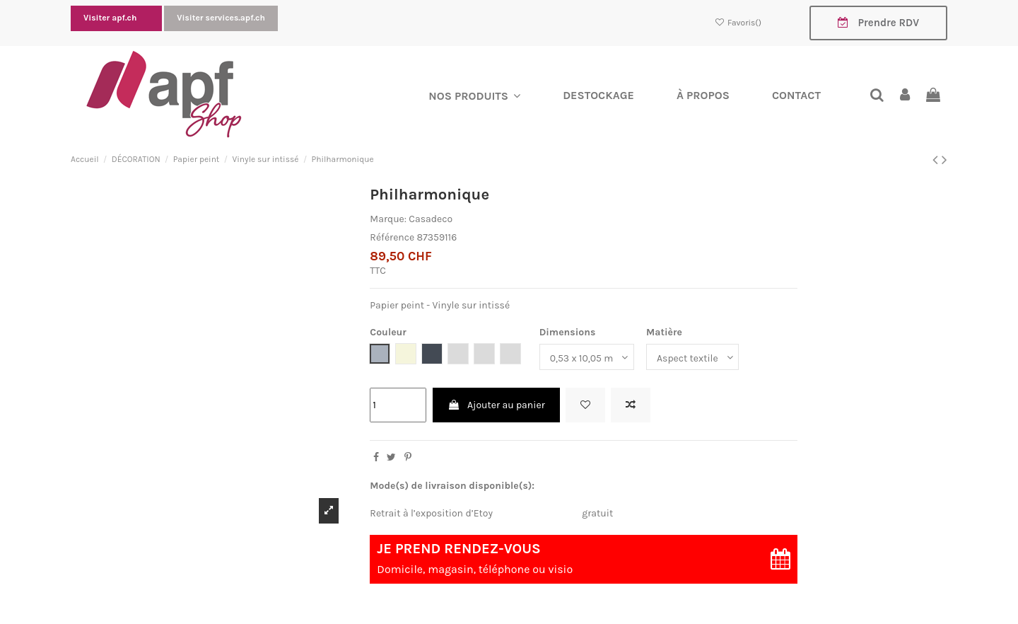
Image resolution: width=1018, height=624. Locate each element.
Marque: (388, 219)
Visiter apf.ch (111, 18)
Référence (392, 237)
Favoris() (739, 23)
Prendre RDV (878, 22)
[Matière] (692, 358)
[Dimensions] (586, 358)
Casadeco (430, 219)
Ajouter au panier (496, 405)
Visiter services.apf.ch (221, 18)
